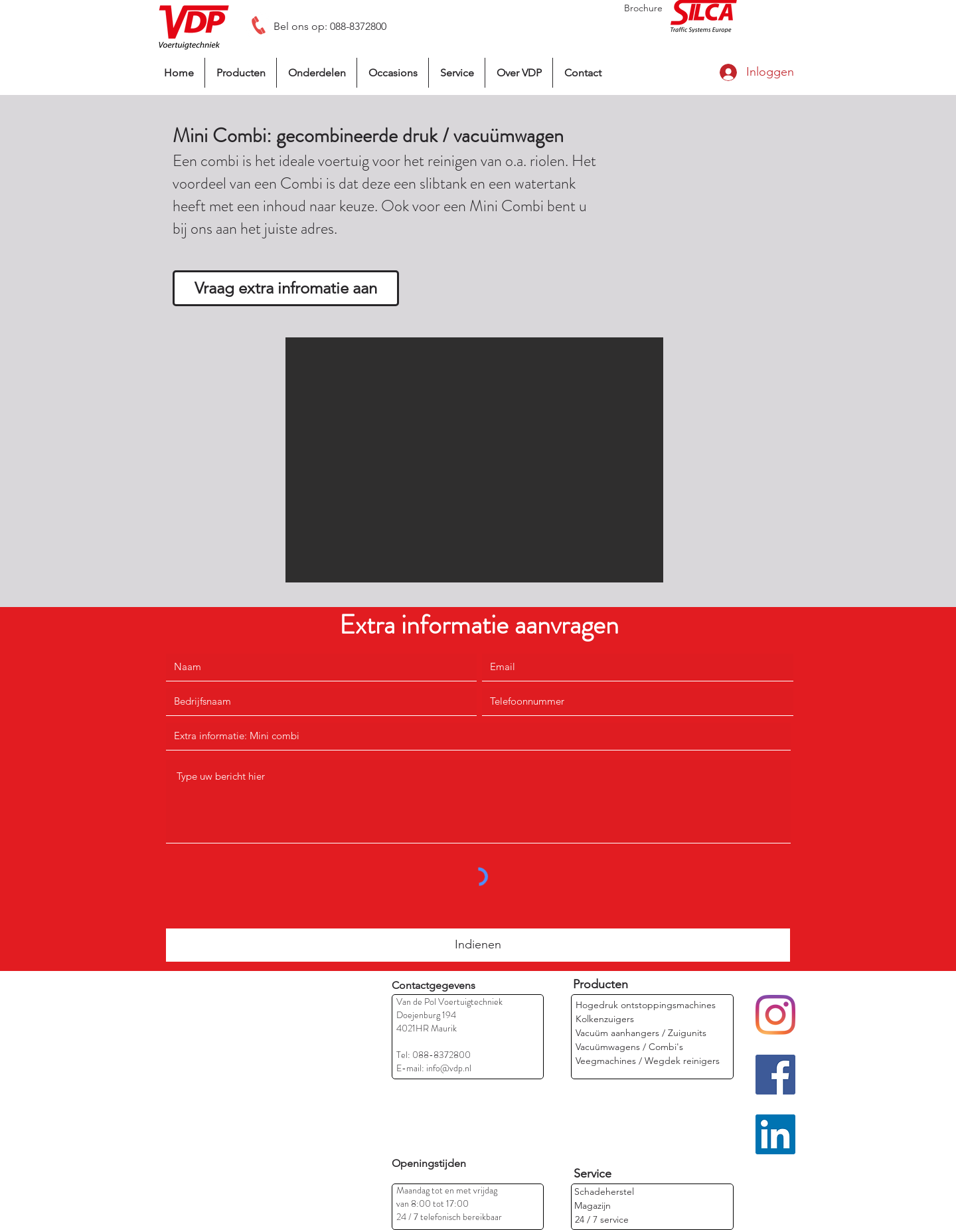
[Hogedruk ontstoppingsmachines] (646, 1005)
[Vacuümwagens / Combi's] (629, 1047)
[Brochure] (643, 8)
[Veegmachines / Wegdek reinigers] (648, 1061)
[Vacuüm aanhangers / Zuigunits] (641, 1033)
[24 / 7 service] (601, 1219)
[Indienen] (478, 945)
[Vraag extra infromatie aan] (286, 288)
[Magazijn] (617, 1205)
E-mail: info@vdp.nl (433, 1068)
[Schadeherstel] (604, 1192)
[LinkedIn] (775, 1134)
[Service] (592, 1174)
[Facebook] (775, 1075)
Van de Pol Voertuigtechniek (449, 1001)
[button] (474, 459)
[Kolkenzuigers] (606, 1019)
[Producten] (600, 984)
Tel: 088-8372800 (433, 1054)
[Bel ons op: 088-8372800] (330, 26)
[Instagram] (775, 1015)
